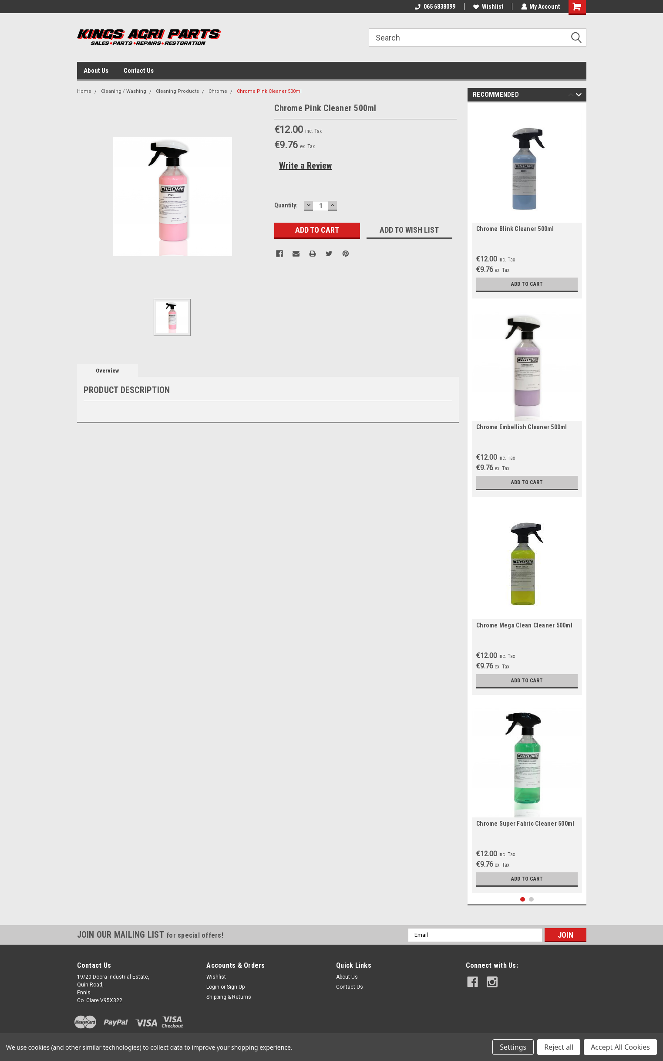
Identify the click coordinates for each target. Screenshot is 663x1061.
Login (212, 987)
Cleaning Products (177, 91)
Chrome (218, 91)
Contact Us (139, 71)
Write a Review (305, 165)
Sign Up (236, 987)
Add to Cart (527, 284)
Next (578, 96)
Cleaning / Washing (123, 91)
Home (84, 91)
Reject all (558, 1047)
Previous (571, 96)
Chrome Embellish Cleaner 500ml (521, 427)
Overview (107, 370)
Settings (513, 1047)
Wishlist (488, 6)
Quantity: (286, 205)
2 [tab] (531, 899)
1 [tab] (522, 899)
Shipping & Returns (228, 997)
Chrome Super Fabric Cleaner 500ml (525, 823)
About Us (96, 71)
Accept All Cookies (620, 1047)
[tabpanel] (527, 202)
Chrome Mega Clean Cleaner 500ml (524, 625)
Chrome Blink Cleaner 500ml (515, 228)
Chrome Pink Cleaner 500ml (269, 91)
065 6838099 (434, 6)
